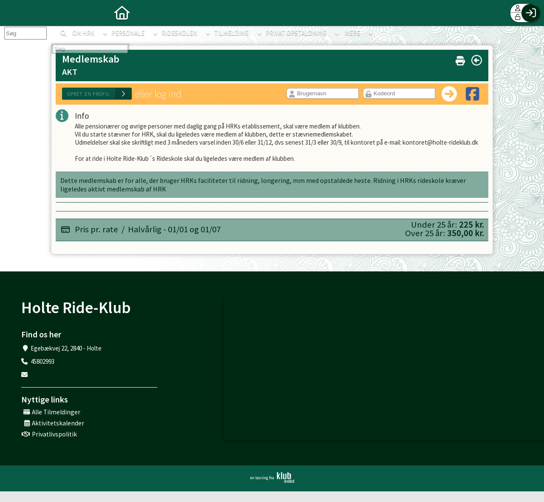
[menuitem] (13, 13)
